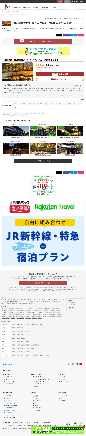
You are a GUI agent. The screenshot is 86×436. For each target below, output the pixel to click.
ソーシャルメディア (38, 410)
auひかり (8, 379)
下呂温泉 (4, 314)
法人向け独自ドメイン (11, 417)
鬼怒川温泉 (34, 310)
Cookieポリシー (21, 425)
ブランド (35, 398)
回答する (60, 1)
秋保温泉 (47, 308)
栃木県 (13, 327)
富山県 (13, 338)
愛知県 (23, 341)
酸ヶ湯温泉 (39, 316)
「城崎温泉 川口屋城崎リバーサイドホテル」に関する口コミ (30, 60)
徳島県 (13, 351)
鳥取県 (13, 348)
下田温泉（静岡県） (32, 312)
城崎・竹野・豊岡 (37, 104)
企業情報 (33, 393)
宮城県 (27, 324)
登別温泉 (11, 308)
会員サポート (64, 401)
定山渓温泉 (4, 308)
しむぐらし (64, 379)
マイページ (75, 1)
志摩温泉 (13, 318)
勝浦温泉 (39, 314)
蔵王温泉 (58, 308)
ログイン (82, 1)
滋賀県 (13, 345)
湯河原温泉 (10, 312)
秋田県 (32, 324)
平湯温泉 (10, 314)
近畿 (24, 104)
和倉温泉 (40, 312)
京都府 (18, 345)
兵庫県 (29, 104)
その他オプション (38, 386)
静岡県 (13, 341)
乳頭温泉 (35, 308)
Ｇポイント (71, 309)
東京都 (23, 331)
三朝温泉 (59, 314)
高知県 (27, 351)
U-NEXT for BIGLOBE (39, 384)
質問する (67, 1)
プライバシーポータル (9, 425)
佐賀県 (18, 355)
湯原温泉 (15, 316)
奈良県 (32, 345)
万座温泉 (22, 310)
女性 (20, 104)
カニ (64, 104)
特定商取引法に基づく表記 (34, 425)
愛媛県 (23, 351)
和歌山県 (37, 345)
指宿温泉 (40, 318)
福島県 (41, 324)
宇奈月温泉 (59, 312)
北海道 (13, 324)
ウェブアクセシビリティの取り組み (30, 423)
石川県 (18, 338)
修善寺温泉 (23, 312)
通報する (82, 99)
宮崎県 (36, 355)
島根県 (18, 348)
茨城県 (23, 327)
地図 (39, 70)
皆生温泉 (10, 316)
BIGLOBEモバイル (10, 381)
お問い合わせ (6, 423)
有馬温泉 (28, 314)
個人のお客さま (8, 371)
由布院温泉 (28, 318)
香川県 (18, 351)
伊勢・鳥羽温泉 (6, 318)
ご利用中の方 (62, 393)
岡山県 (23, 348)
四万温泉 (28, 310)
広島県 (27, 348)
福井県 (23, 338)
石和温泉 (4, 312)
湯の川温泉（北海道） (26, 308)
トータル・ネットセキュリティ (41, 381)
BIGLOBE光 (9, 377)
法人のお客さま (8, 393)
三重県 (27, 341)
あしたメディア (65, 381)
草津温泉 (10, 310)
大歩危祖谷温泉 (20, 318)
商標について (22, 428)
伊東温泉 (16, 312)
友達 (15, 104)
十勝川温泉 (17, 308)
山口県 (32, 348)
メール (62, 398)
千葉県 (18, 331)
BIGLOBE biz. (9, 396)
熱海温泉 (34, 318)
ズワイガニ (80, 104)
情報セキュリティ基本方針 (10, 428)
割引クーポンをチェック (60, 79)
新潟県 (23, 334)
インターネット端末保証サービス (42, 379)
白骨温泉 (52, 310)
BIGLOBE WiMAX (10, 384)
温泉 (60, 104)
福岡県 (13, 355)
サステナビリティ (38, 401)
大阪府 (23, 345)
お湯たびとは (72, 302)
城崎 (45, 104)
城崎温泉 (51, 104)
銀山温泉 (4, 310)
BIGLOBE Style (37, 408)
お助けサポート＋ (38, 377)
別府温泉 (21, 316)
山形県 (36, 324)
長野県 (18, 334)
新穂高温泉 (16, 314)
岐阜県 (18, 341)
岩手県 (23, 324)
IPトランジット (10, 412)
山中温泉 (46, 312)
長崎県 (23, 355)
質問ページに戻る (43, 161)
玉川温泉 (45, 316)
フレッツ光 (8, 401)
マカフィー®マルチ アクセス (13, 415)
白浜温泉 (34, 314)
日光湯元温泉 (52, 316)
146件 (57, 65)
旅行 (15, 107)
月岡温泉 (57, 310)
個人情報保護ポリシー (47, 423)
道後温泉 (45, 314)
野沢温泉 (46, 310)
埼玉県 (13, 331)
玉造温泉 (4, 316)
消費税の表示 (15, 423)
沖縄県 (47, 355)
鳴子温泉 (41, 308)
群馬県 (18, 327)
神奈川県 (28, 331)
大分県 (32, 355)
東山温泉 (52, 308)
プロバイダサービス (11, 403)
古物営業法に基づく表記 (49, 425)
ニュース (35, 403)
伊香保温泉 (16, 310)
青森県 (18, 324)
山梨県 (13, 334)
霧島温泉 (32, 316)
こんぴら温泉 (52, 314)
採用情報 (35, 405)
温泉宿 (69, 104)
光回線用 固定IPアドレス (12, 405)
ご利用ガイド (72, 304)
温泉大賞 (63, 377)
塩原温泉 (40, 310)
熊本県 (27, 355)
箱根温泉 (59, 316)
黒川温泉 (27, 316)
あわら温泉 (52, 312)
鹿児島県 (42, 355)
